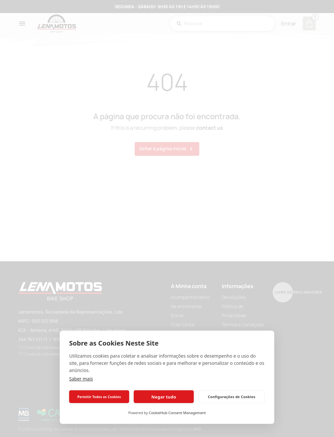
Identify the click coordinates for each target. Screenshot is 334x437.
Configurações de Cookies (231, 396)
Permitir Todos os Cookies (99, 397)
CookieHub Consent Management (177, 412)
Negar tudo (163, 397)
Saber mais (81, 379)
